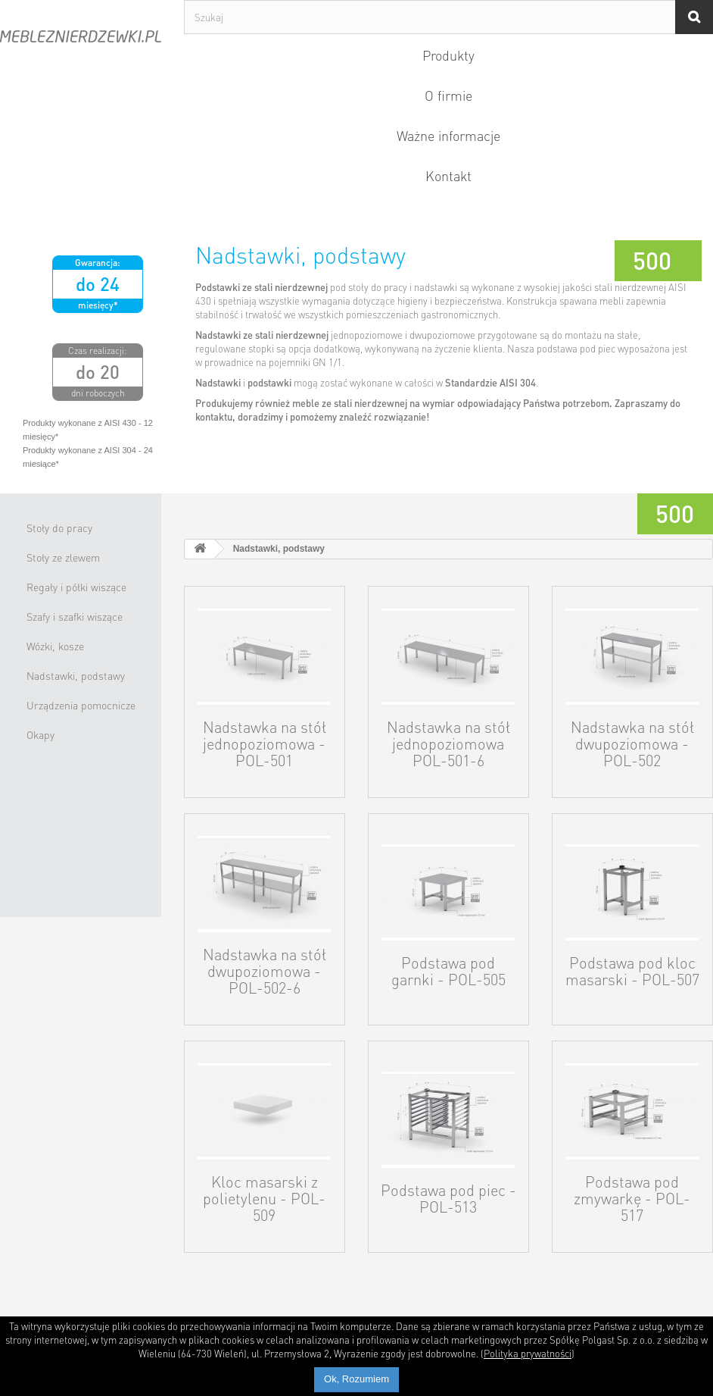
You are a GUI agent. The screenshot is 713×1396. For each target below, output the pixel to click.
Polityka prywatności (527, 1353)
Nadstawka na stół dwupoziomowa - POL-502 (632, 743)
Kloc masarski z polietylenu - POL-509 (264, 1198)
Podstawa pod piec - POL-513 (448, 1198)
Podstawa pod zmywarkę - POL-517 (632, 1198)
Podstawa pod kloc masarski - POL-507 (632, 971)
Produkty (448, 55)
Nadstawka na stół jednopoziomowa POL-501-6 (448, 743)
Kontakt (448, 175)
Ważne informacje (448, 135)
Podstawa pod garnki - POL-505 (448, 971)
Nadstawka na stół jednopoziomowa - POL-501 (264, 743)
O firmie (448, 95)
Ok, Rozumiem (356, 1379)
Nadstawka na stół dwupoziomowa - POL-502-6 (264, 970)
